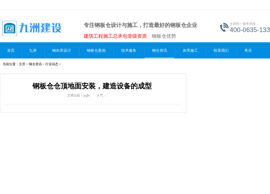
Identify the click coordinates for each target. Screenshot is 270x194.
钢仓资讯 (159, 50)
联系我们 (221, 50)
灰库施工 (190, 50)
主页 (22, 64)
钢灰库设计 (61, 50)
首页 (11, 50)
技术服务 (128, 50)
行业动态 (51, 64)
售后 (248, 50)
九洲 (32, 50)
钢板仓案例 (96, 50)
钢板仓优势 (164, 36)
